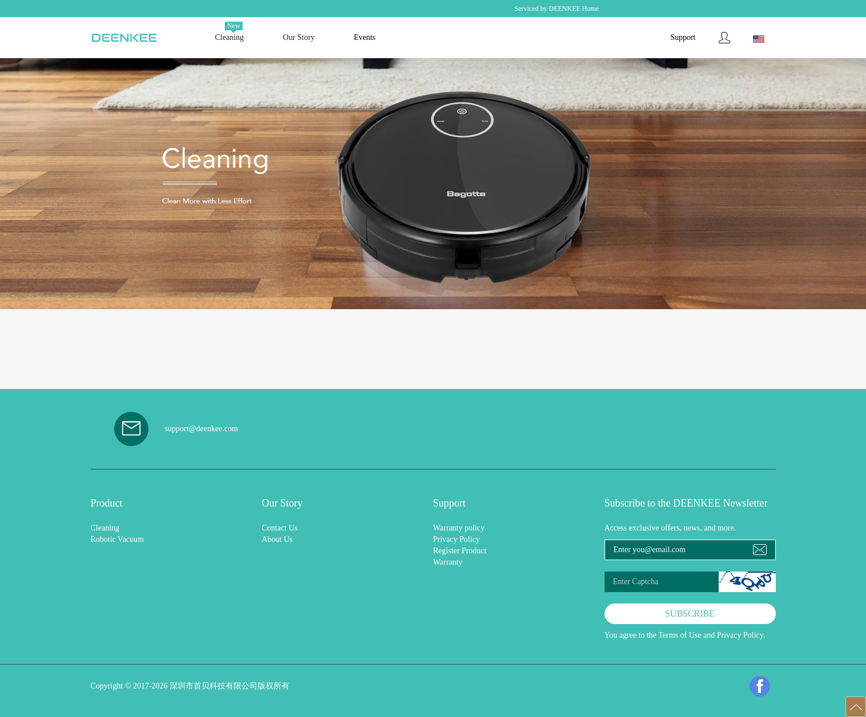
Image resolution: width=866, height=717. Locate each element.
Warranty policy (459, 528)
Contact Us (280, 528)
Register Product (460, 550)
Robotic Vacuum (117, 539)
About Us (277, 539)
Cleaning (105, 528)
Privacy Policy (456, 539)
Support (682, 37)
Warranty (448, 562)
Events (365, 37)
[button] (855, 706)
